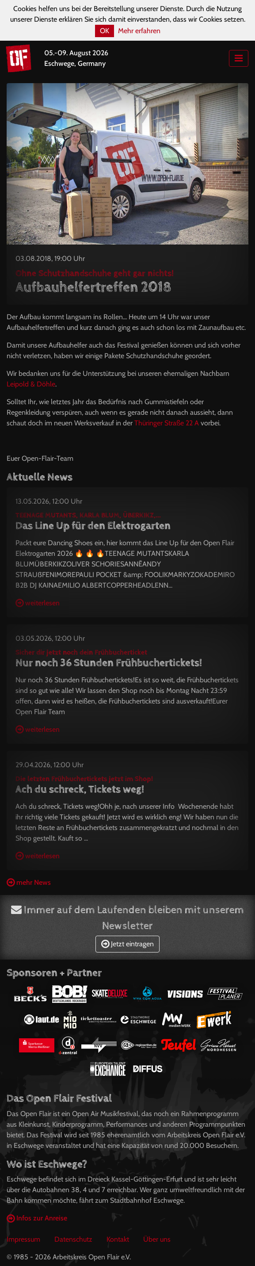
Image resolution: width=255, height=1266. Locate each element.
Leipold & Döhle (31, 384)
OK (104, 31)
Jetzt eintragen (127, 944)
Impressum (23, 1239)
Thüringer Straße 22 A (166, 423)
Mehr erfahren (139, 31)
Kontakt (118, 1239)
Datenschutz (73, 1239)
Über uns (157, 1239)
